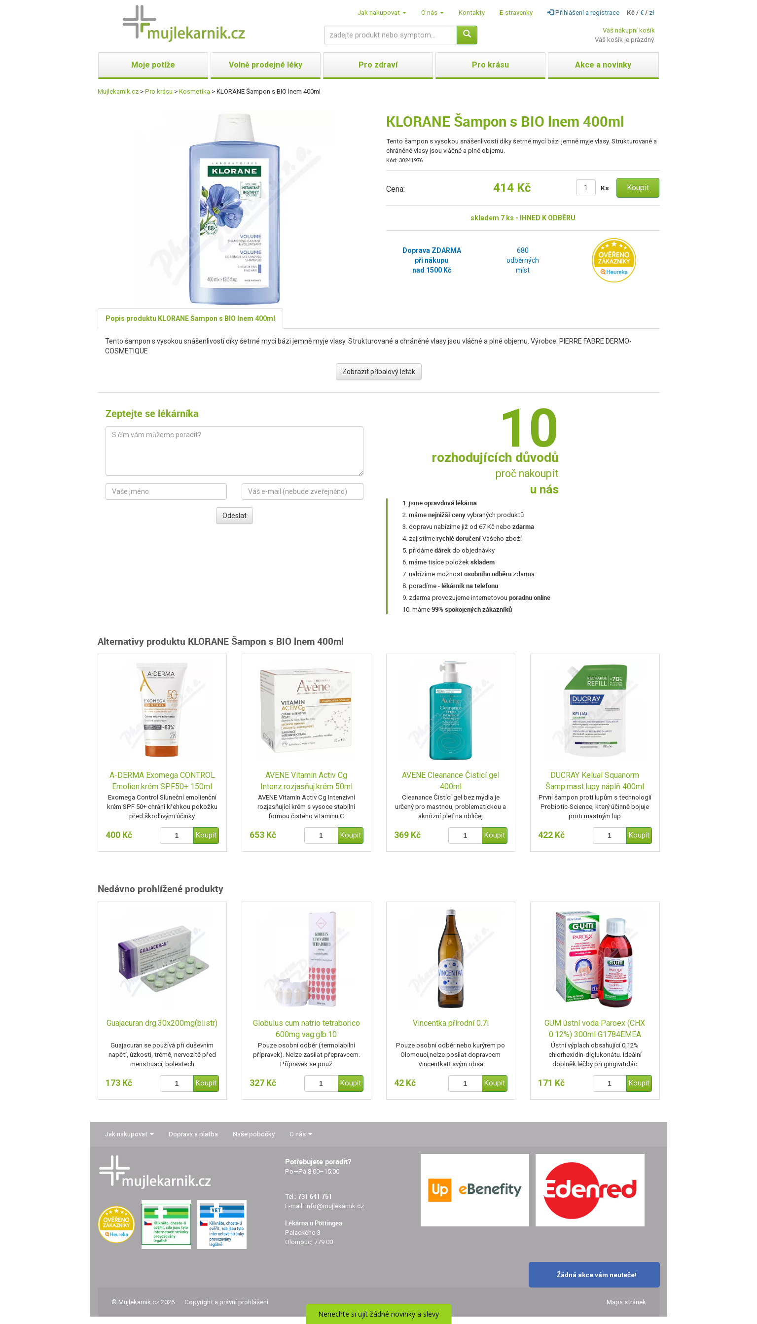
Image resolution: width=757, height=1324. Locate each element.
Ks (605, 188)
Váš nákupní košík (629, 30)
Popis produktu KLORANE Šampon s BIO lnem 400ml (190, 318)
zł (651, 12)
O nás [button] (432, 12)
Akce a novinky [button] (603, 65)
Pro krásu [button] (490, 65)
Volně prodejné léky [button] (265, 65)
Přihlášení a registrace (583, 12)
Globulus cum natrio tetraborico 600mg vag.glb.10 (306, 1028)
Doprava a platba (193, 1134)
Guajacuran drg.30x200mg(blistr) (162, 1023)
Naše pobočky (254, 1134)
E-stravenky (516, 12)
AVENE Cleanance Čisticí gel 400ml (451, 780)
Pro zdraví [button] (378, 65)
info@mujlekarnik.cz (334, 1206)
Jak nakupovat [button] (382, 12)
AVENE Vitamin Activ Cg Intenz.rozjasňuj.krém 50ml (306, 780)
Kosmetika (194, 91)
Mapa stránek (626, 1302)
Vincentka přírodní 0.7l (451, 1023)
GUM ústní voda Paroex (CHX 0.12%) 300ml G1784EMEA (594, 1028)
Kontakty (472, 12)
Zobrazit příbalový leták (378, 372)
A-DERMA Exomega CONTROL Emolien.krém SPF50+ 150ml (162, 780)
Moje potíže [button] (153, 65)
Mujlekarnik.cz (118, 91)
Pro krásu (159, 91)
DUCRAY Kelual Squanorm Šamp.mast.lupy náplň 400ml (594, 780)
